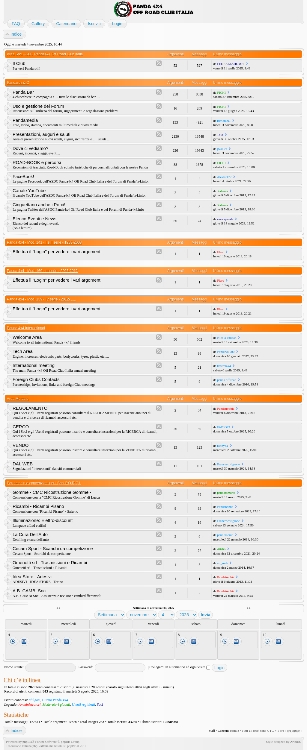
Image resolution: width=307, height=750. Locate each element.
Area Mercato (17, 399)
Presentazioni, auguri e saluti (41, 134)
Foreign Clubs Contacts (36, 379)
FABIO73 (223, 427)
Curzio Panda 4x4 (55, 700)
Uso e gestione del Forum (38, 106)
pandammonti (226, 492)
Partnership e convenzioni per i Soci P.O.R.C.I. (44, 483)
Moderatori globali (56, 704)
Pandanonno (225, 506)
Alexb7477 (224, 177)
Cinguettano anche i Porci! (39, 204)
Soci (100, 704)
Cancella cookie (228, 730)
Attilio (221, 549)
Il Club (19, 63)
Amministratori (29, 704)
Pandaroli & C (18, 83)
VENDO (20, 445)
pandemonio (225, 535)
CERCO (21, 426)
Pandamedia (25, 120)
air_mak (222, 563)
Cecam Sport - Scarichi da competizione (53, 548)
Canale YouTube (29, 190)
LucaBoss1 (171, 722)
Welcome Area (27, 337)
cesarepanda (225, 219)
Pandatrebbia (225, 408)
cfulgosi (34, 700)
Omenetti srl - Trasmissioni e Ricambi (50, 562)
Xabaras (222, 191)
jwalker (222, 149)
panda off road (226, 380)
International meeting (34, 365)
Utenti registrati (83, 704)
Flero (220, 252)
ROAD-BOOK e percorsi (37, 162)
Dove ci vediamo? (30, 148)
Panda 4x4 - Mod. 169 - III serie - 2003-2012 (42, 271)
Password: (85, 667)
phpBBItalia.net (42, 746)
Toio (220, 134)
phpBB (27, 741)
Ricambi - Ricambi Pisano (38, 506)
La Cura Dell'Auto (30, 534)
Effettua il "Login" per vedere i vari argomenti (57, 251)
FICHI (221, 92)
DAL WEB (23, 463)
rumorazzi (224, 120)
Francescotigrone (228, 464)
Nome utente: (14, 667)
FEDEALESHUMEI (230, 64)
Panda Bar (23, 92)
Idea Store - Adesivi (32, 576)
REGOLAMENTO (30, 408)
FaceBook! (23, 176)
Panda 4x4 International (26, 328)
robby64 (222, 445)
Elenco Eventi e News (34, 218)
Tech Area (23, 351)
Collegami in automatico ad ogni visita (180, 667)
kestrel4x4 (224, 366)
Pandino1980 (225, 351)
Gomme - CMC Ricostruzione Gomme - (52, 492)
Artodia (295, 741)
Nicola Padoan (226, 337)
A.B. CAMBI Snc (29, 590)
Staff (212, 730)
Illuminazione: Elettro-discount (43, 520)
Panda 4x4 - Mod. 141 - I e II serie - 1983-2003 (44, 242)
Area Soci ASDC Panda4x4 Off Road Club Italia (45, 54)
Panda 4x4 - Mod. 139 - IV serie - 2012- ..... (41, 299)
